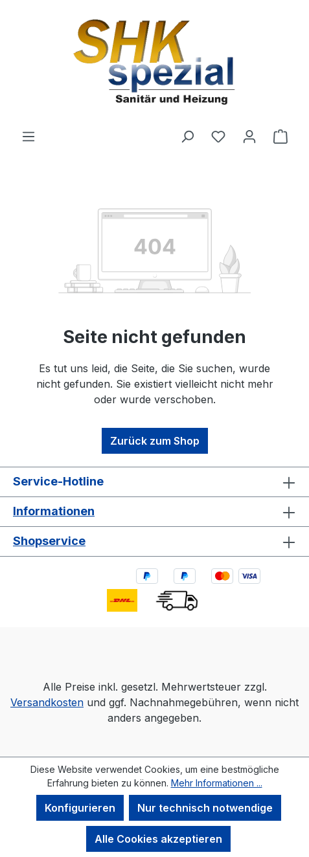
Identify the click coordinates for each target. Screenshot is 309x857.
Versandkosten (47, 702)
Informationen (54, 511)
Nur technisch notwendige (205, 807)
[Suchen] (187, 136)
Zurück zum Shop (155, 440)
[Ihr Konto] (249, 136)
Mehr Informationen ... (216, 782)
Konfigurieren (80, 807)
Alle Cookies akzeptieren (158, 838)
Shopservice (49, 541)
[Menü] (28, 136)
